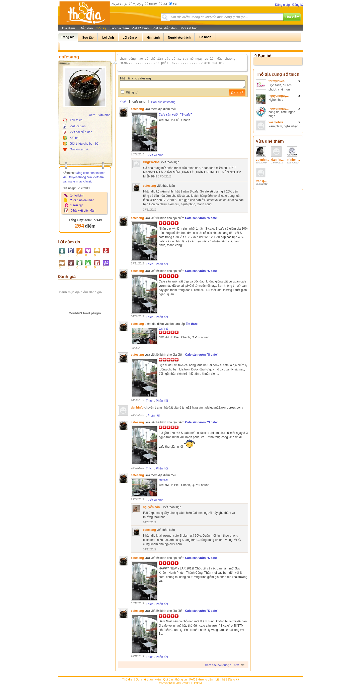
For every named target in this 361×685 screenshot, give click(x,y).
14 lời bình (77, 195)
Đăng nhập (282, 5)
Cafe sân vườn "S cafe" (175, 114)
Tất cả (122, 102)
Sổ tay (101, 28)
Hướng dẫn (205, 679)
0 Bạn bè (262, 56)
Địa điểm (68, 28)
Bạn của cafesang (163, 102)
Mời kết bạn (189, 28)
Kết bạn (75, 138)
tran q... (261, 181)
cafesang (138, 101)
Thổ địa (127, 679)
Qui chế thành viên (148, 679)
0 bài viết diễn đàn (83, 210)
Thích (149, 264)
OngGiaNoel (151, 162)
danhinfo (137, 407)
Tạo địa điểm (119, 28)
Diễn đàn (86, 28)
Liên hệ (221, 679)
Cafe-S (163, 329)
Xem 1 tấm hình (99, 115)
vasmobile (275, 122)
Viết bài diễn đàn (164, 28)
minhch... (293, 159)
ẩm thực (192, 324)
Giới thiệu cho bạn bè (84, 143)
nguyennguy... (278, 95)
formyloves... (277, 81)
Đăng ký (297, 5)
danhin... (277, 159)
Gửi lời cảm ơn (79, 149)
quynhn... (262, 159)
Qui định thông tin (175, 679)
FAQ (192, 679)
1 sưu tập (76, 205)
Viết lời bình (140, 28)
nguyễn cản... (152, 507)
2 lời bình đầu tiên (82, 200)
